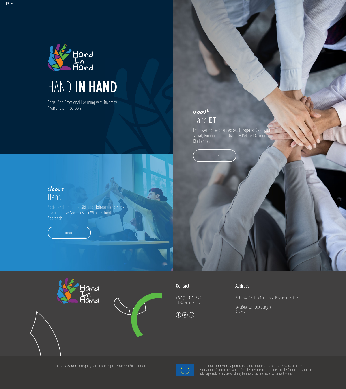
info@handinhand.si (188, 302)
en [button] (8, 3)
